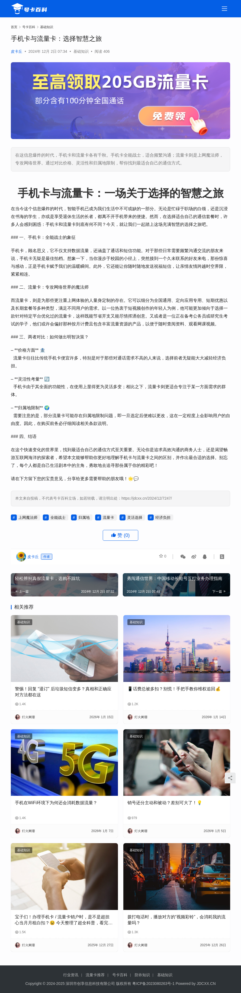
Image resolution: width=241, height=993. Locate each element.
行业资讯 (70, 975)
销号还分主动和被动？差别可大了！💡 (164, 802)
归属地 (84, 517)
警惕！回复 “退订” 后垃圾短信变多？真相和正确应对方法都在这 (63, 692)
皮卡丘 (16, 51)
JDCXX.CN (206, 983)
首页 (14, 27)
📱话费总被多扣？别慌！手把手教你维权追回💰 (174, 689)
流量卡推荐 (95, 975)
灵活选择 (134, 517)
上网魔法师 (27, 517)
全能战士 (58, 517)
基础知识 (81, 51)
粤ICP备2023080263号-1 (153, 983)
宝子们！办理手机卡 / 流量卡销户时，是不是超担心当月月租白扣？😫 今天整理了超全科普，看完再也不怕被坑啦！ (64, 920)
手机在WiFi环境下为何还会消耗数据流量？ (56, 802)
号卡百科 (119, 975)
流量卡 (108, 517)
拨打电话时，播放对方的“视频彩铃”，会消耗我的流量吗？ (176, 920)
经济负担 (163, 517)
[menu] (224, 9)
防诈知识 (142, 975)
